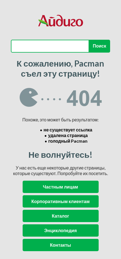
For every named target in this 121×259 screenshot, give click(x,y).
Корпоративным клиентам (60, 201)
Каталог (60, 215)
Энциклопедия (60, 230)
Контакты (60, 245)
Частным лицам (60, 186)
